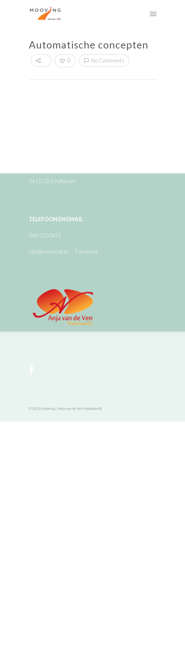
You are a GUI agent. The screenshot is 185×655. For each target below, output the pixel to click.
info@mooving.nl (48, 251)
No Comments (104, 60)
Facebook (86, 251)
